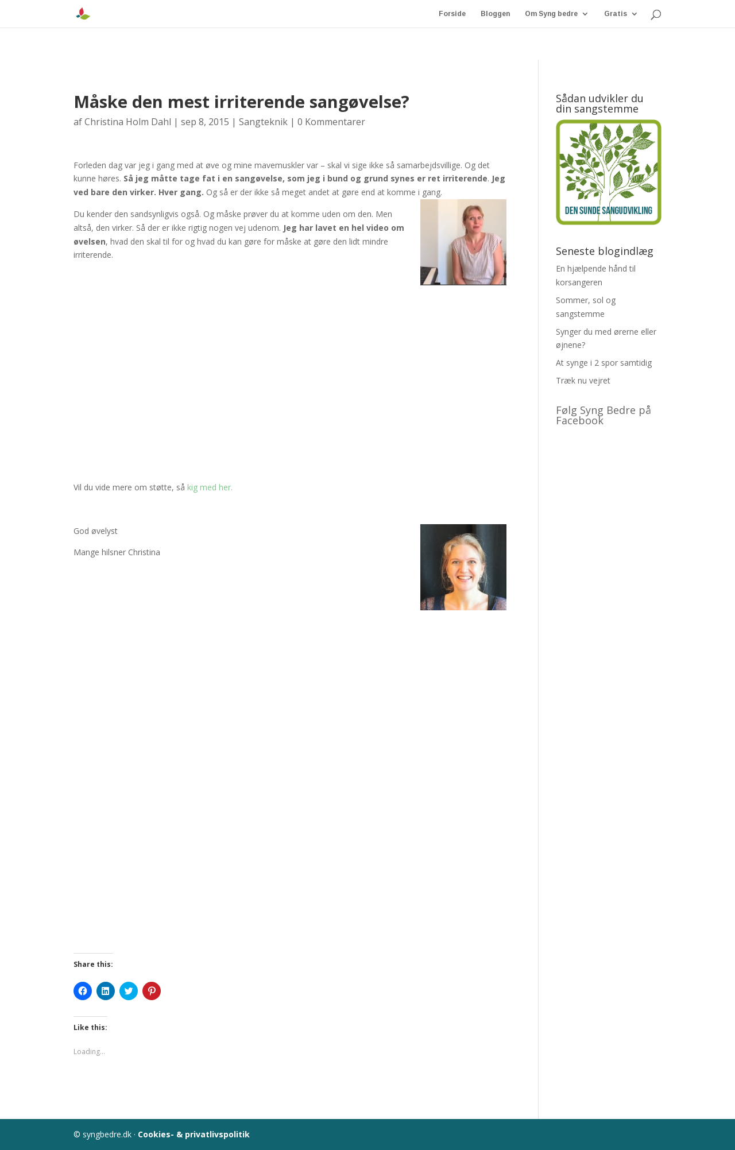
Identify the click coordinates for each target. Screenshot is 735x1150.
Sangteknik (263, 121)
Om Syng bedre (551, 14)
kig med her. (209, 487)
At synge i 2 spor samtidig (604, 362)
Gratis (615, 14)
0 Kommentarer (331, 121)
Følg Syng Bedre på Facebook (603, 415)
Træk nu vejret (583, 380)
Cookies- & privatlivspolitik (194, 1134)
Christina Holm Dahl (127, 121)
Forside (452, 14)
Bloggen (495, 14)
